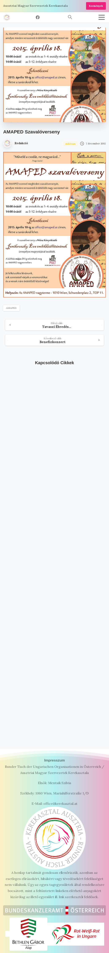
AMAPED (11, 308)
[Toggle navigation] (101, 17)
